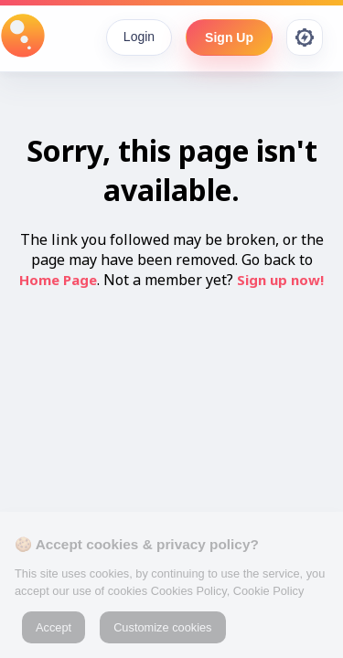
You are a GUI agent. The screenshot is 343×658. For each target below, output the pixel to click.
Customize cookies (162, 627)
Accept (53, 627)
